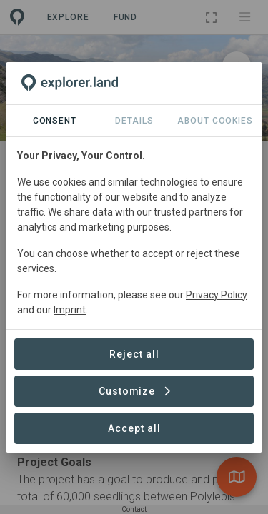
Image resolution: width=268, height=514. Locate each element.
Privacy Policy (216, 295)
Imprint (70, 310)
